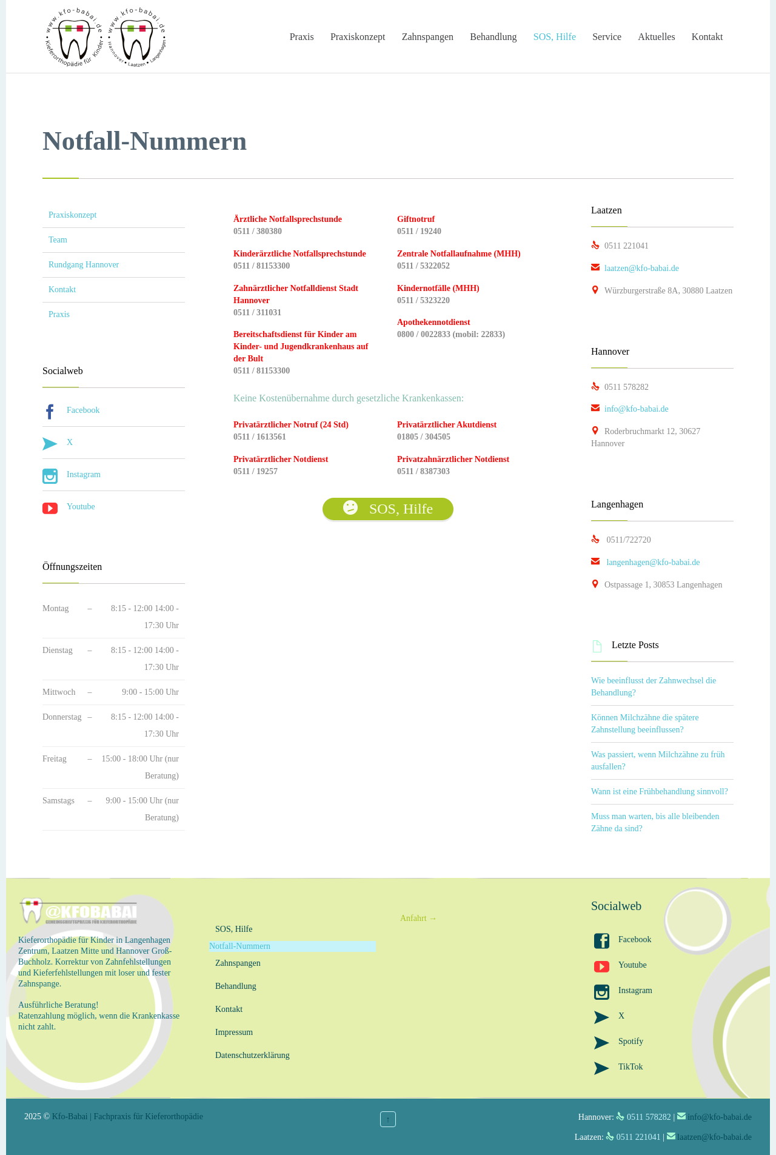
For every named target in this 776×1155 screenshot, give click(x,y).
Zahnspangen (238, 963)
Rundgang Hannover (83, 264)
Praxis (59, 314)
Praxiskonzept (72, 214)
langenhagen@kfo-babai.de (645, 562)
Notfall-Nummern (239, 946)
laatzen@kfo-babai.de (635, 268)
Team (57, 239)
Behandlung (235, 986)
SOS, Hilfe (233, 929)
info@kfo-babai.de (630, 408)
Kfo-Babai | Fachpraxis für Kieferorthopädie (127, 1116)
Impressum (234, 1032)
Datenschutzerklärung (252, 1055)
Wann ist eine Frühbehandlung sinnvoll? (659, 791)
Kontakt (62, 289)
